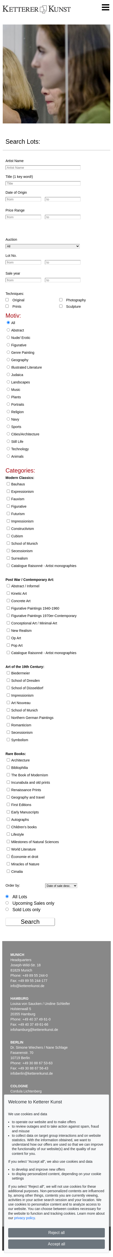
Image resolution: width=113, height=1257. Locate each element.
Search (30, 921)
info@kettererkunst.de (27, 986)
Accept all (56, 1244)
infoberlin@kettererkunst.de (31, 1073)
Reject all (56, 1233)
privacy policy (24, 1218)
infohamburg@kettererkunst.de (34, 1030)
